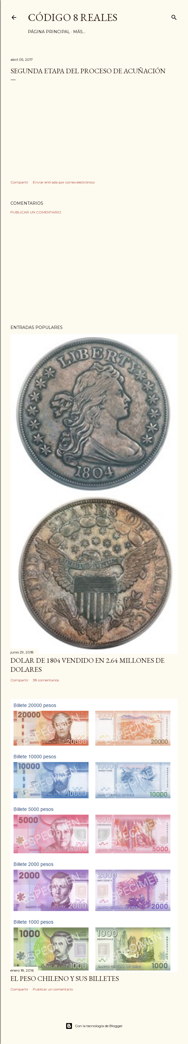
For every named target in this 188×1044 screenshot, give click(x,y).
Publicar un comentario (35, 212)
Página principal (49, 31)
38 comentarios (46, 680)
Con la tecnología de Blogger (94, 1025)
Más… (79, 31)
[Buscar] (174, 16)
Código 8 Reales (73, 17)
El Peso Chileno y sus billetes (64, 978)
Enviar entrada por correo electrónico (64, 182)
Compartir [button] (19, 182)
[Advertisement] (94, 269)
